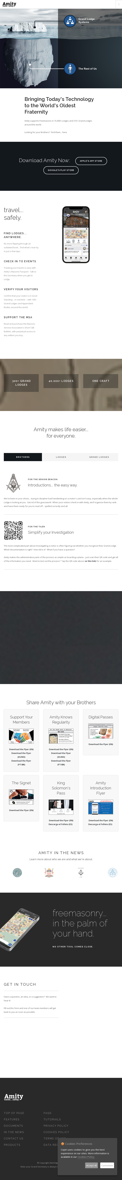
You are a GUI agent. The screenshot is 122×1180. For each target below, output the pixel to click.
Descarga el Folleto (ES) (60, 824)
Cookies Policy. (86, 1156)
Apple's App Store (91, 161)
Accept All (91, 1165)
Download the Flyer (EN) (21, 749)
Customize (107, 1165)
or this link (90, 561)
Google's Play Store (61, 170)
